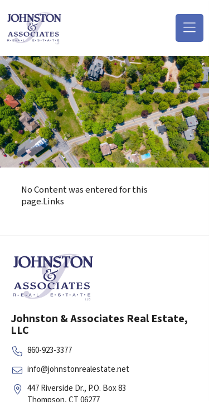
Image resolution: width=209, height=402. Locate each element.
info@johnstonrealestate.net (78, 369)
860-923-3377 (49, 350)
